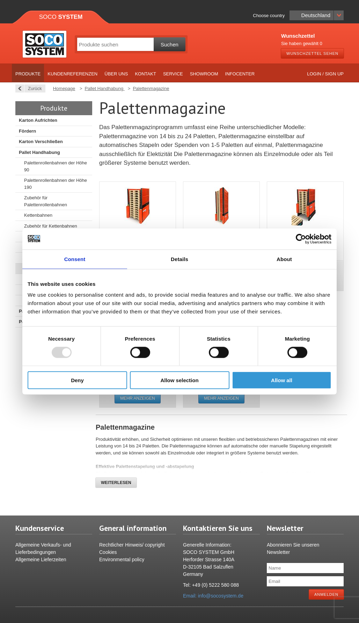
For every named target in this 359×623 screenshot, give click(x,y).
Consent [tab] (75, 259)
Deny (77, 380)
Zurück (33, 88)
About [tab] (284, 259)
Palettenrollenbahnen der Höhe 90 (55, 166)
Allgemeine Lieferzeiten (40, 559)
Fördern (27, 131)
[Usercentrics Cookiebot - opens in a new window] (300, 238)
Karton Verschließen (41, 141)
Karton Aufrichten (38, 120)
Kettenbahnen (38, 215)
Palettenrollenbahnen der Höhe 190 (55, 184)
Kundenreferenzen (72, 73)
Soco (61, 17)
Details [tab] (179, 259)
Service (173, 73)
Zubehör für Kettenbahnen (50, 226)
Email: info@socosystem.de (213, 596)
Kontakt (145, 73)
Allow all (281, 380)
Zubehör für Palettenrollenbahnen (45, 201)
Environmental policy (121, 559)
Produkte (28, 73)
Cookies (108, 552)
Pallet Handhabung (39, 152)
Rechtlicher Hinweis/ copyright (132, 545)
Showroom (204, 73)
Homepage (64, 88)
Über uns (116, 73)
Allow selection (179, 380)
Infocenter (240, 73)
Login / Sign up (325, 73)
